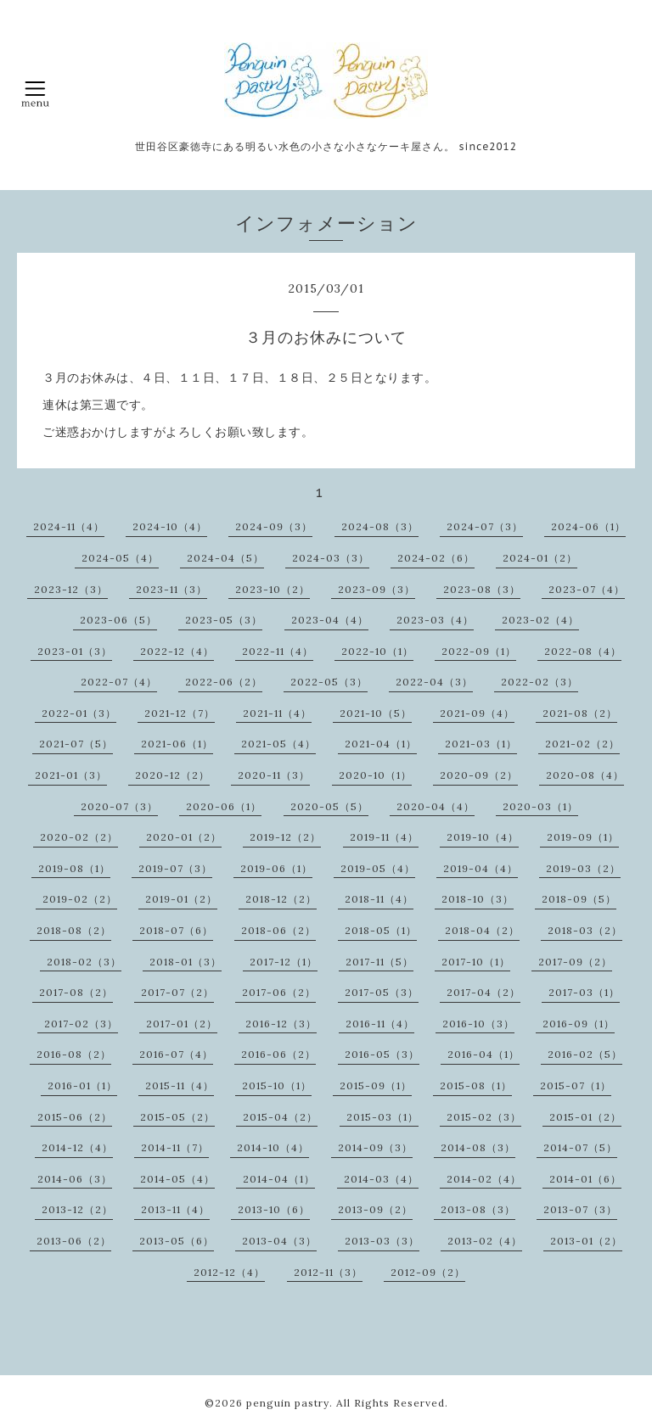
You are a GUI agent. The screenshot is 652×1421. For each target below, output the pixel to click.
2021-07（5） (76, 743)
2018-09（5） (579, 898)
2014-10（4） (273, 1147)
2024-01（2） (540, 557)
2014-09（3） (375, 1147)
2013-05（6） (176, 1240)
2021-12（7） (179, 713)
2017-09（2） (575, 961)
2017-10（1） (475, 961)
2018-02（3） (84, 961)
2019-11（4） (384, 837)
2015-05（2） (177, 1117)
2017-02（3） (81, 1023)
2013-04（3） (279, 1240)
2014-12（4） (77, 1147)
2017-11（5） (379, 961)
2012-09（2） (428, 1272)
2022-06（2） (223, 681)
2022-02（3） (539, 681)
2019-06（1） (276, 868)
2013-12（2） (77, 1209)
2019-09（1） (583, 837)
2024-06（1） (588, 526)
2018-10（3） (477, 898)
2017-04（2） (483, 992)
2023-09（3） (376, 589)
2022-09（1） (478, 651)
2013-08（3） (478, 1209)
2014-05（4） (177, 1178)
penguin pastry (287, 1402)
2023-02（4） (540, 619)
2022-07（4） (119, 681)
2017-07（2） (177, 992)
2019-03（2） (583, 868)
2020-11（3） (274, 775)
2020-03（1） (540, 806)
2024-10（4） (169, 526)
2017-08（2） (76, 992)
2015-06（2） (74, 1117)
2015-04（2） (280, 1117)
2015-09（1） (376, 1085)
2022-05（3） (329, 681)
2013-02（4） (484, 1240)
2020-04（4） (435, 806)
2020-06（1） (223, 806)
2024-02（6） (436, 557)
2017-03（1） (584, 992)
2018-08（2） (74, 930)
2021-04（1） (381, 743)
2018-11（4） (379, 898)
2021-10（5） (376, 713)
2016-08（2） (74, 1054)
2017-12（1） (284, 961)
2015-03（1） (382, 1117)
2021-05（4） (278, 743)
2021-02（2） (582, 743)
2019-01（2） (181, 898)
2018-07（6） (176, 930)
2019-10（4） (483, 837)
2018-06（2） (278, 930)
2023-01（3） (74, 651)
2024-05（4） (120, 557)
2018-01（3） (185, 961)
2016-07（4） (176, 1054)
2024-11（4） (68, 526)
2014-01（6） (585, 1178)
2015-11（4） (179, 1085)
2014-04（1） (279, 1178)
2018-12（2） (281, 898)
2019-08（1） (74, 868)
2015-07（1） (575, 1085)
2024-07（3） (485, 526)
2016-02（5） (585, 1054)
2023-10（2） (272, 589)
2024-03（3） (330, 557)
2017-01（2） (181, 1023)
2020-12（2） (172, 775)
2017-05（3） (382, 992)
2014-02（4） (484, 1178)
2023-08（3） (481, 589)
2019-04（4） (480, 868)
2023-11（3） (171, 589)
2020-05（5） (329, 806)
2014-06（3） (74, 1178)
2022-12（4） (177, 651)
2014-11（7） (175, 1147)
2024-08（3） (380, 526)
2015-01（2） (585, 1117)
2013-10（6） (274, 1209)
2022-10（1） (377, 651)
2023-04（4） (329, 619)
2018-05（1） (381, 930)
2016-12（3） (281, 1023)
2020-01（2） (184, 837)
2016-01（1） (82, 1085)
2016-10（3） (478, 1023)
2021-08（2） (579, 713)
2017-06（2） (279, 992)
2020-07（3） (119, 806)
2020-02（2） (79, 837)
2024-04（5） (225, 557)
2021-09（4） (477, 713)
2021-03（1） (481, 743)
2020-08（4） (585, 775)
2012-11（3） (328, 1272)
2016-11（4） (380, 1023)
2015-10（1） (277, 1085)
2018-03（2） (585, 930)
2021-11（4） (277, 713)
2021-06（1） (177, 743)
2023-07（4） (586, 589)
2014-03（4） (381, 1178)
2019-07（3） (175, 868)
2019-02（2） (79, 898)
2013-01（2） (586, 1240)
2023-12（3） (71, 589)
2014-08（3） (478, 1147)
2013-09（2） (375, 1209)
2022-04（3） (434, 681)
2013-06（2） (74, 1240)
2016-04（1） (483, 1054)
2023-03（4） (435, 619)
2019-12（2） (285, 837)
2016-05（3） (382, 1054)
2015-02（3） (484, 1117)
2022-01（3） (79, 713)
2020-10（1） (375, 775)
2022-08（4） (582, 651)
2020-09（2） (479, 775)
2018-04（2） (482, 930)
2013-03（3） (382, 1240)
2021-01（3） (71, 775)
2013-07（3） (580, 1209)
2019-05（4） (377, 868)
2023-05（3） (223, 619)
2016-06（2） (278, 1054)
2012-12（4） (229, 1272)
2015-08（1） (476, 1085)
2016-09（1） (578, 1023)
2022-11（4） (277, 651)
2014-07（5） (580, 1147)
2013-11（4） (175, 1209)
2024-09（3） (273, 526)
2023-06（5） (118, 619)
